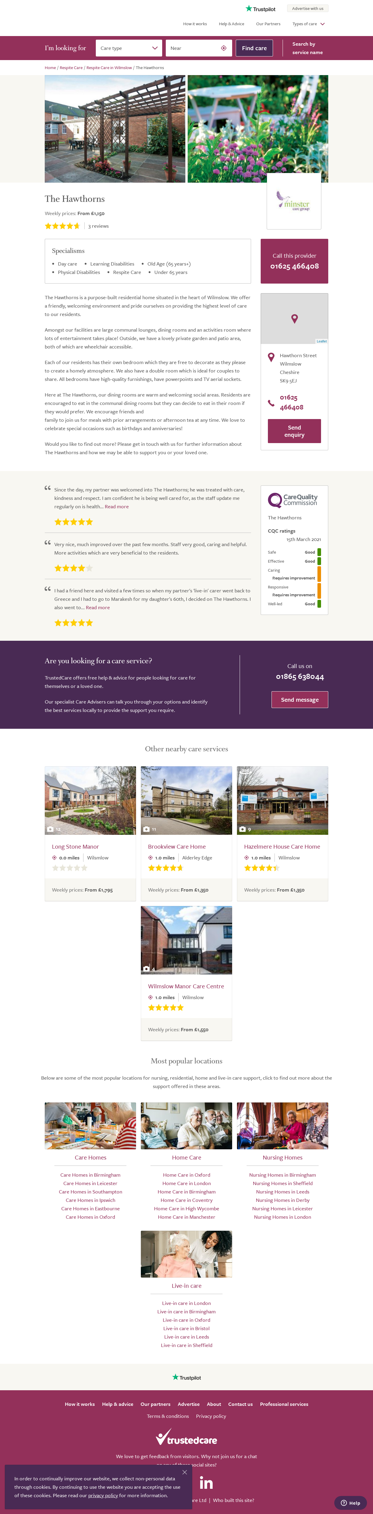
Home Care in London (186, 1183)
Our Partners (268, 23)
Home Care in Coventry (187, 1200)
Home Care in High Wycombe (186, 1208)
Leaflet (322, 341)
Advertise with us (307, 8)
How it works (195, 23)
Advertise (189, 1404)
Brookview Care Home (177, 846)
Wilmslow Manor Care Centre (186, 986)
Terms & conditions (168, 1416)
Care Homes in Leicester (90, 1183)
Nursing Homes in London (282, 1217)
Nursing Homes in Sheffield (283, 1183)
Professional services (284, 1404)
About (214, 1404)
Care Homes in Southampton (90, 1191)
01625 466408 (294, 265)
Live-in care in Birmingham (186, 1311)
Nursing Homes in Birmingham (282, 1174)
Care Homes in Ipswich (90, 1200)
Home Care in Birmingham (187, 1191)
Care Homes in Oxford (90, 1217)
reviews (98, 225)
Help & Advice (231, 23)
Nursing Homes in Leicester (282, 1208)
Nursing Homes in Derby (283, 1200)
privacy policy (103, 1495)
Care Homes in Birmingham (90, 1174)
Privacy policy (211, 1416)
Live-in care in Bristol (186, 1328)
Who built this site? (233, 1500)
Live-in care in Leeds (186, 1336)
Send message (300, 699)
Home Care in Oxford (186, 1174)
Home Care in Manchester (186, 1217)
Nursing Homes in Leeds (282, 1191)
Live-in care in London (186, 1303)
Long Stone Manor (75, 846)
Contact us (240, 1404)
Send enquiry (294, 431)
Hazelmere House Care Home (282, 846)
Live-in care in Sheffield (186, 1345)
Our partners (156, 1404)
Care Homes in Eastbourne (90, 1208)
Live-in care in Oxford (186, 1320)
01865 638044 (300, 676)
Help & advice (117, 1404)
